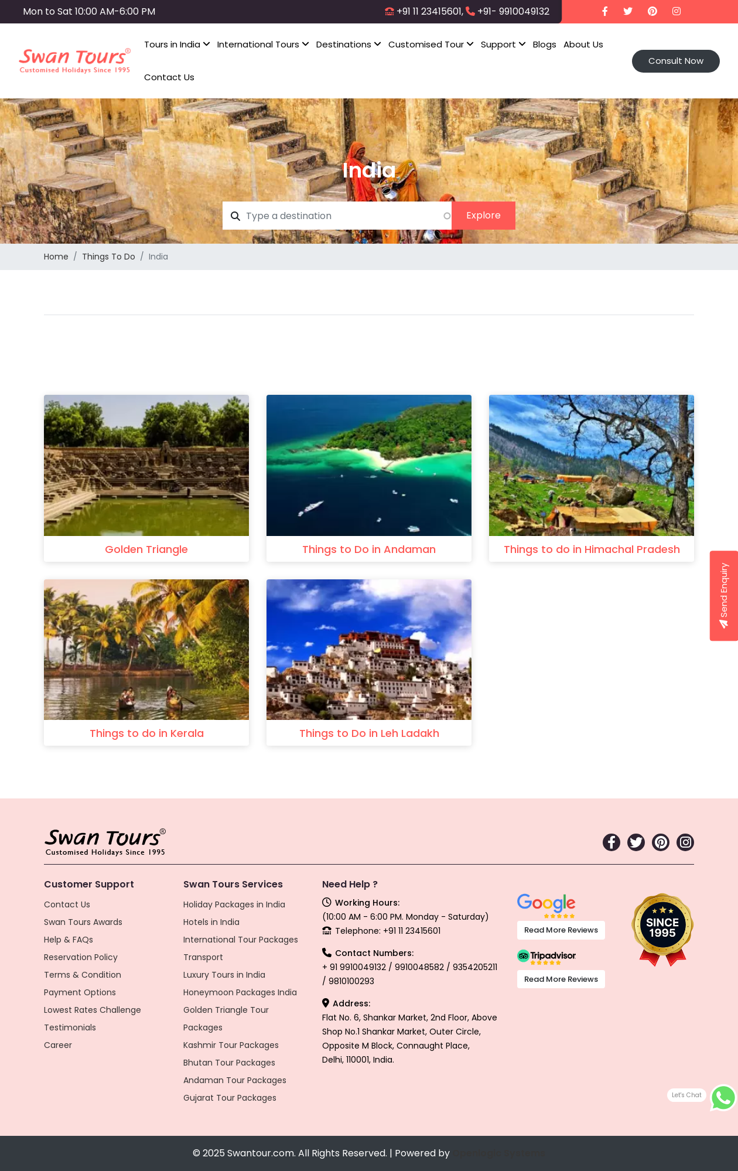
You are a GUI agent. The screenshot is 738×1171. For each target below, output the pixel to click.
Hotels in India (211, 922)
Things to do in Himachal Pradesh (592, 549)
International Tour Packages (240, 939)
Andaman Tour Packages (234, 1080)
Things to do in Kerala (147, 733)
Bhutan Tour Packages (229, 1062)
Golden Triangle (146, 549)
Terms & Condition (82, 975)
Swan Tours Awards (83, 922)
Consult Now (675, 60)
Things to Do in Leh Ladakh (369, 733)
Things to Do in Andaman (369, 549)
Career (58, 1045)
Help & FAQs (68, 939)
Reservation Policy (81, 957)
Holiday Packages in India (234, 904)
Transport (203, 957)
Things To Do (108, 256)
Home (56, 256)
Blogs (544, 44)
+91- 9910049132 (513, 11)
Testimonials (70, 1027)
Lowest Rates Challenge (92, 1010)
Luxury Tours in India (224, 975)
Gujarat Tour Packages (229, 1098)
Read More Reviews (561, 930)
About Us (583, 44)
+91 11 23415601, (430, 11)
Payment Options (80, 992)
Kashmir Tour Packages (231, 1045)
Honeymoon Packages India (240, 992)
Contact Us (169, 77)
